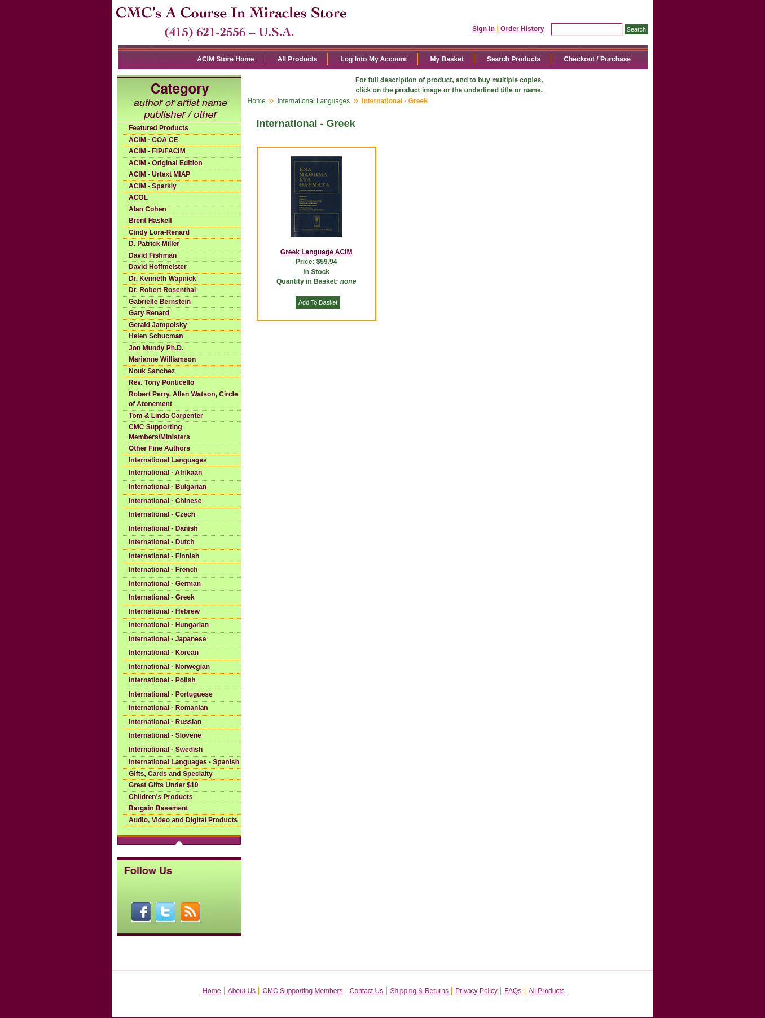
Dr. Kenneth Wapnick (162, 279)
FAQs (512, 991)
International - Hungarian (169, 625)
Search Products (513, 59)
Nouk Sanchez (152, 371)
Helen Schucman (156, 336)
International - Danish (163, 528)
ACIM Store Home (225, 59)
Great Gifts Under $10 (163, 785)
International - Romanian (168, 708)
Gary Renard (149, 313)
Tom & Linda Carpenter (166, 416)
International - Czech (162, 514)
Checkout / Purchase (597, 59)
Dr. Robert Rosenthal (162, 290)
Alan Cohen (147, 209)
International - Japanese (167, 639)
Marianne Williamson (162, 359)
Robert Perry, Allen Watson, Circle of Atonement (183, 399)
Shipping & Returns (419, 991)
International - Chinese (165, 501)
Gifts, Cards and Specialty (171, 774)
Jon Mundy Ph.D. (156, 348)
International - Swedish (166, 749)
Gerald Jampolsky (158, 325)
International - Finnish (164, 556)
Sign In (483, 29)
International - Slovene (165, 735)
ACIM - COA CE (153, 140)
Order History (522, 29)
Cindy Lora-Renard (159, 232)
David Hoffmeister (158, 267)
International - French (163, 570)
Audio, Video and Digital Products (183, 820)
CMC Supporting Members (302, 991)
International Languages (168, 460)
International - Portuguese (171, 694)
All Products (298, 59)
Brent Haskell (150, 220)
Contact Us (366, 991)
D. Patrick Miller (154, 244)
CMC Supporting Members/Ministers (159, 432)
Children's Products (161, 797)
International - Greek (162, 597)
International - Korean (164, 652)
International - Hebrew (164, 611)
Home (257, 101)
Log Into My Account (373, 59)
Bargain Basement (158, 808)
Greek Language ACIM (316, 252)
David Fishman (153, 255)
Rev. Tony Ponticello (161, 382)
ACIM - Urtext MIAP (159, 174)
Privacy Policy (476, 991)
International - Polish (162, 680)
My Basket (447, 59)
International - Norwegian (169, 667)
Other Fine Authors (159, 448)
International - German (165, 584)
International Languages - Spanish (184, 762)
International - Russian (165, 722)
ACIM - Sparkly (153, 186)
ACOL (138, 197)
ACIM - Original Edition (166, 163)
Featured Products (158, 128)
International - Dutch (162, 542)
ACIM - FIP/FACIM (157, 151)
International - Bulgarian (167, 487)
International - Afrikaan (165, 473)
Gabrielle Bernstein (160, 302)
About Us (242, 991)
